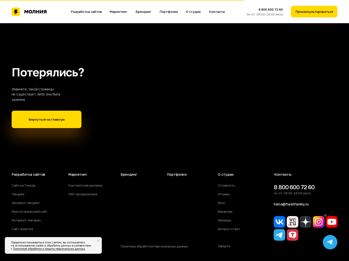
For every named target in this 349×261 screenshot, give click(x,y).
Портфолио (168, 12)
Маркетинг (118, 12)
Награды (224, 220)
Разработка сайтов (86, 12)
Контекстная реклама (85, 185)
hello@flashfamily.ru (291, 204)
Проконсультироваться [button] (314, 12)
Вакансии (225, 211)
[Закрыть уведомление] (98, 240)
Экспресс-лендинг (26, 203)
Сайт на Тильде (24, 185)
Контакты (217, 12)
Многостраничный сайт (30, 211)
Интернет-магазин (26, 220)
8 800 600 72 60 (271, 9)
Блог (221, 203)
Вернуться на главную (47, 119)
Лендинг (18, 194)
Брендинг (143, 12)
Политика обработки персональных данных (154, 246)
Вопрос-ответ (229, 229)
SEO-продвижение (82, 194)
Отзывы (224, 194)
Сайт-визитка (22, 229)
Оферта (224, 246)
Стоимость (226, 185)
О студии (193, 12)
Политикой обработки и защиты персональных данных (49, 248)
